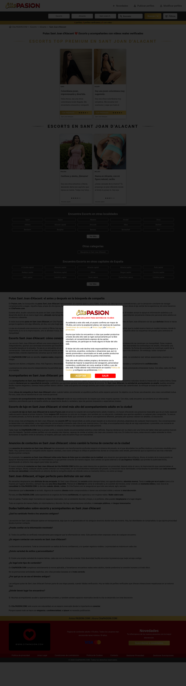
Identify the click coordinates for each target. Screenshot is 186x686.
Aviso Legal (97, 327)
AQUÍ (100, 370)
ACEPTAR (81, 375)
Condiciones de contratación (78, 327)
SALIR (105, 375)
